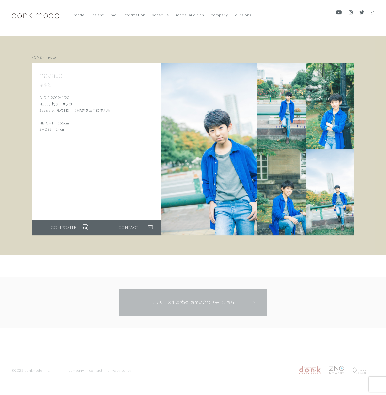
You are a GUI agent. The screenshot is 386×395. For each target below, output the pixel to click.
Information (134, 12)
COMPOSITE (69, 230)
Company (219, 12)
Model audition (190, 12)
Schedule (160, 12)
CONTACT (135, 230)
